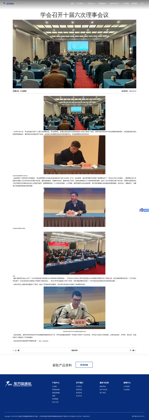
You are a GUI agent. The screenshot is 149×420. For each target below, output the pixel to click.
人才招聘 (126, 3)
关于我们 (80, 3)
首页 (72, 3)
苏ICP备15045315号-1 (138, 416)
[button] (55, 382)
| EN (142, 3)
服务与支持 (114, 3)
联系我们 (135, 3)
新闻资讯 (103, 3)
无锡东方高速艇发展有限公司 (26, 416)
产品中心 (92, 3)
